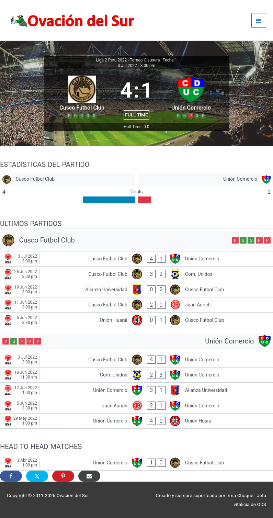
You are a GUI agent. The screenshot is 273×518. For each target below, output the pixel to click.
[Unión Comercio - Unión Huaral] (136, 421)
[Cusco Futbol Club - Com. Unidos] (136, 274)
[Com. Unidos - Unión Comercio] (136, 375)
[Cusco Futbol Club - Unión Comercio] (136, 259)
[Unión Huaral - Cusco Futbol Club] (136, 320)
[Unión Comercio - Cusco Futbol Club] (136, 462)
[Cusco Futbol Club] (67, 179)
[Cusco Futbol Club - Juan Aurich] (136, 305)
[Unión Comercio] (205, 179)
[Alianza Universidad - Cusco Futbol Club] (136, 289)
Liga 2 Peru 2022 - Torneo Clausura (128, 60)
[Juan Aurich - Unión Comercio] (136, 405)
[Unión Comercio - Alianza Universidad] (136, 390)
